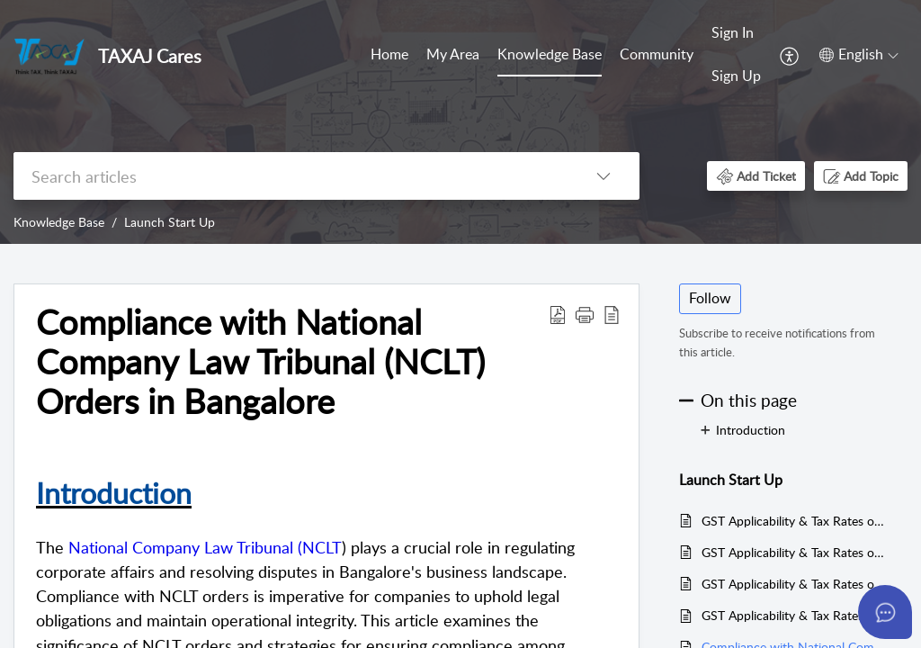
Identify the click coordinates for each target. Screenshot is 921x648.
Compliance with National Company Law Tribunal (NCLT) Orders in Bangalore (260, 361)
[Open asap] (885, 612)
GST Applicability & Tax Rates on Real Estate (796, 615)
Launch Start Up (169, 221)
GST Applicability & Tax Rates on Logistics (796, 552)
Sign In (732, 32)
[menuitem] (736, 55)
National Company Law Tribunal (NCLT (205, 547)
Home (389, 54)
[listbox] (603, 176)
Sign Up (736, 76)
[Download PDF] (558, 314)
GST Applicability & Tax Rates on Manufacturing (796, 583)
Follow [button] (710, 298)
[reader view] (612, 314)
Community (656, 54)
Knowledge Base (549, 54)
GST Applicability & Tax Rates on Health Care (796, 520)
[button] (756, 176)
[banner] (460, 122)
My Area (452, 54)
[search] (290, 176)
